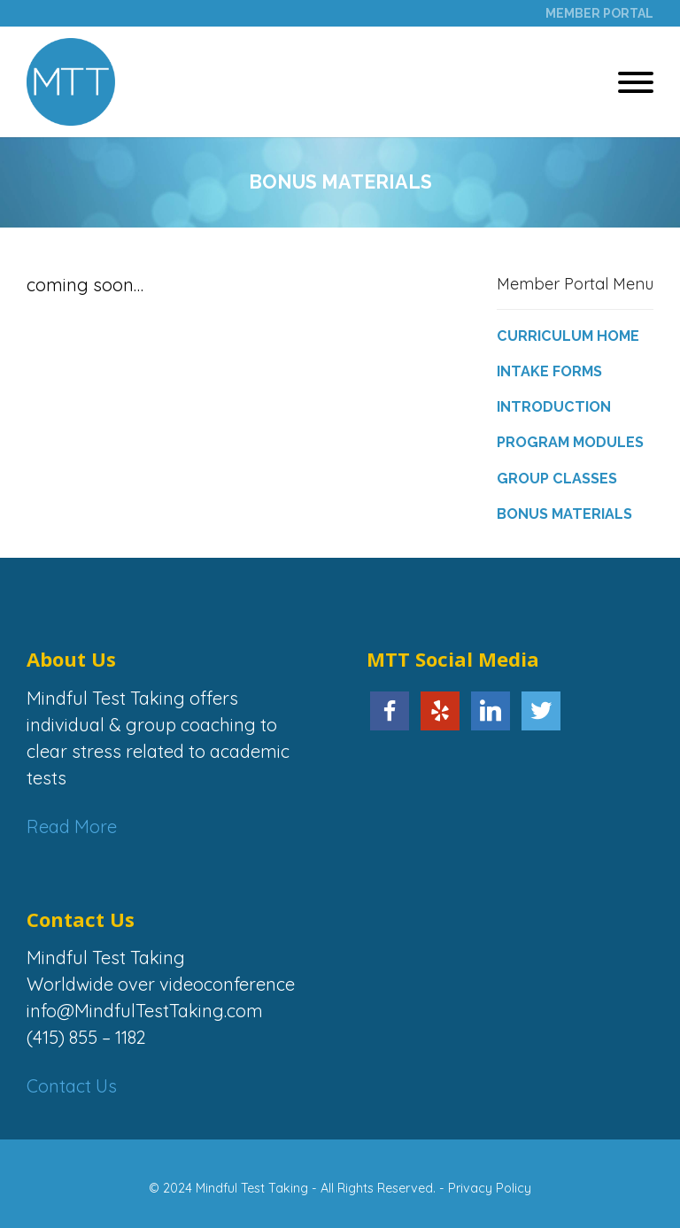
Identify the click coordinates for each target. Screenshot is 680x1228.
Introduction (554, 406)
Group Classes (557, 478)
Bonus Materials (564, 514)
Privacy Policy (489, 1188)
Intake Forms (549, 371)
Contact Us (72, 1086)
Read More (72, 826)
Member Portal (599, 13)
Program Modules (570, 442)
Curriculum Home (568, 336)
